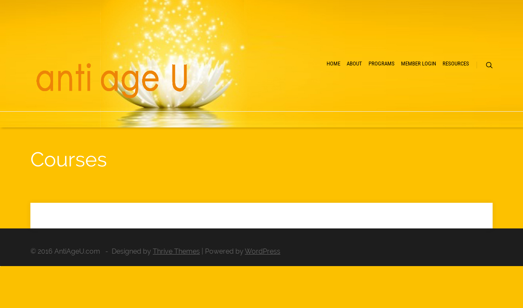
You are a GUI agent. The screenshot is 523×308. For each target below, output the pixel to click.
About (288, 94)
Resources (441, 94)
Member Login (386, 94)
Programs (331, 94)
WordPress (262, 251)
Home (253, 94)
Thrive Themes (176, 251)
